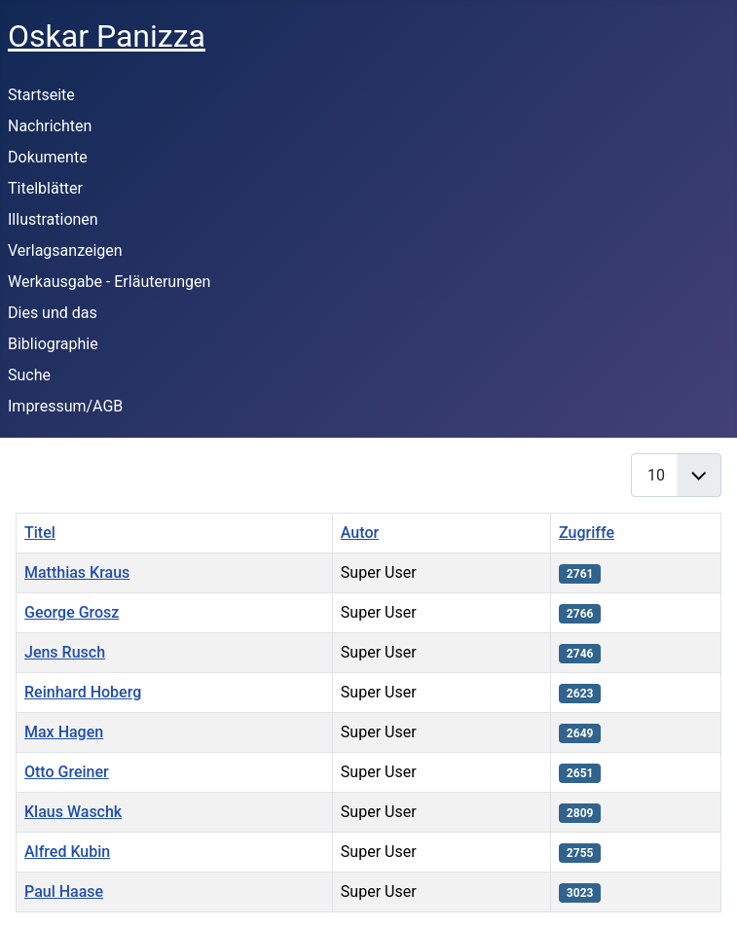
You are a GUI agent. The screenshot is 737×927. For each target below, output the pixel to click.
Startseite (41, 95)
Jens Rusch (64, 652)
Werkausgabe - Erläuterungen (109, 281)
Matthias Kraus (76, 572)
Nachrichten (50, 126)
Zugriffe (586, 532)
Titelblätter (45, 188)
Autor (360, 532)
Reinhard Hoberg (82, 692)
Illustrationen (53, 219)
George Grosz (71, 612)
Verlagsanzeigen (65, 250)
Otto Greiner (66, 772)
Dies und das (52, 312)
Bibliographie (53, 344)
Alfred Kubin (67, 851)
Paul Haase (63, 891)
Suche (29, 375)
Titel (39, 532)
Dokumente (48, 157)
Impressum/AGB (65, 406)
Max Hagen (63, 732)
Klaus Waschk (73, 811)
